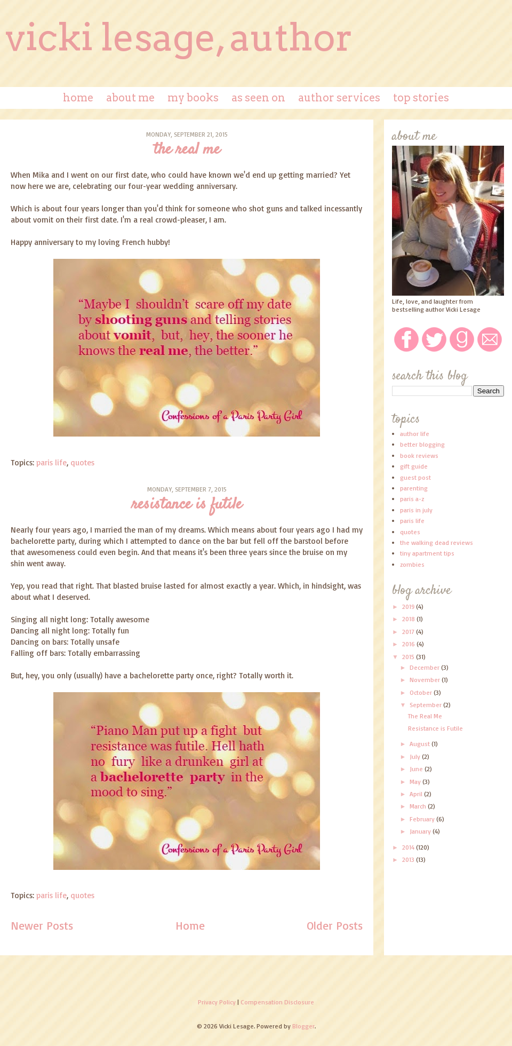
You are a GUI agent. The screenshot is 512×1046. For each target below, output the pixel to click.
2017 (409, 632)
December (425, 667)
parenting (414, 488)
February (423, 819)
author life (414, 434)
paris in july (416, 510)
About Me (130, 97)
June (417, 769)
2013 (409, 859)
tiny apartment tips (427, 553)
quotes (82, 462)
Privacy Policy (217, 1002)
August (420, 744)
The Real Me (187, 149)
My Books (193, 97)
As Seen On (258, 97)
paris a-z (412, 499)
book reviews (419, 455)
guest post (415, 477)
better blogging (422, 444)
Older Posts (335, 925)
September (426, 705)
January (421, 831)
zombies (412, 564)
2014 (409, 847)
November (426, 680)
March (419, 806)
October (422, 692)
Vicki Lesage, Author (179, 37)
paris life (51, 462)
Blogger (303, 1026)
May (416, 782)
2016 (409, 644)
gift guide (414, 466)
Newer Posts (42, 925)
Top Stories (421, 97)
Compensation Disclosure (277, 1002)
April (417, 794)
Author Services (339, 97)
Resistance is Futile (187, 504)
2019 (409, 607)
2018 (409, 619)
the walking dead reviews (436, 542)
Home (78, 97)
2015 (409, 657)
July (416, 756)
